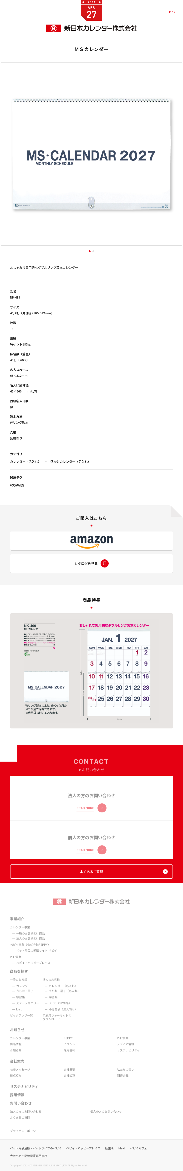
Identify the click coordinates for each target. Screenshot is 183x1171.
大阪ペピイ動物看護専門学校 (28, 1162)
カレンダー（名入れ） (25, 461)
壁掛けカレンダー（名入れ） (71, 461)
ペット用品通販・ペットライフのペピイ (35, 1154)
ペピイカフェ (138, 1154)
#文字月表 (17, 485)
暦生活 (109, 1154)
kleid (121, 1154)
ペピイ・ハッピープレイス (83, 1154)
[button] (90, 251)
